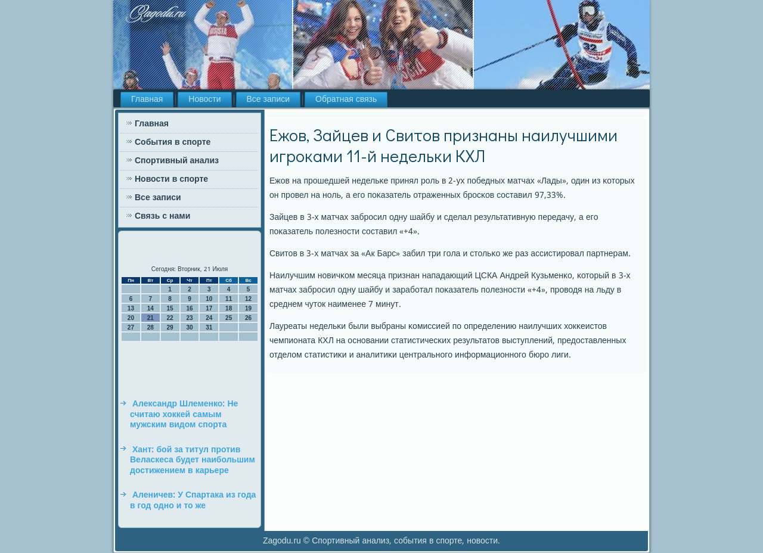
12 (248, 299)
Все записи (268, 99)
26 (248, 318)
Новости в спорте (171, 179)
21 (150, 318)
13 (131, 308)
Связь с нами (162, 216)
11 (228, 299)
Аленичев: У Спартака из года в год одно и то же (193, 500)
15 (170, 308)
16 (189, 308)
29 (170, 327)
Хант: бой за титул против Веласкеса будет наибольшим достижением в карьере (192, 460)
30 (189, 327)
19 (248, 308)
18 (228, 308)
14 (150, 308)
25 (228, 318)
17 (209, 308)
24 (209, 318)
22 (170, 318)
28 (150, 327)
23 (189, 318)
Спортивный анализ (177, 161)
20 (131, 318)
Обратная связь (346, 99)
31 (209, 327)
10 (209, 299)
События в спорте (172, 142)
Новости (204, 99)
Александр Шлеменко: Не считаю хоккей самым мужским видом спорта (184, 414)
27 (131, 327)
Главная (147, 99)
